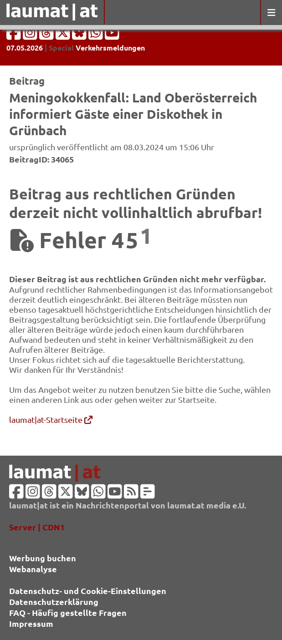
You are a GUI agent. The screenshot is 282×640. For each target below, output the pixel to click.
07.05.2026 (24, 47)
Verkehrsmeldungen (110, 47)
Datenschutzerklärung (53, 601)
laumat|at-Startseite (50, 419)
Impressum (31, 623)
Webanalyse (33, 569)
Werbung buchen (42, 558)
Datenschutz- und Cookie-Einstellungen (87, 590)
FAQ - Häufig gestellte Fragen (68, 612)
